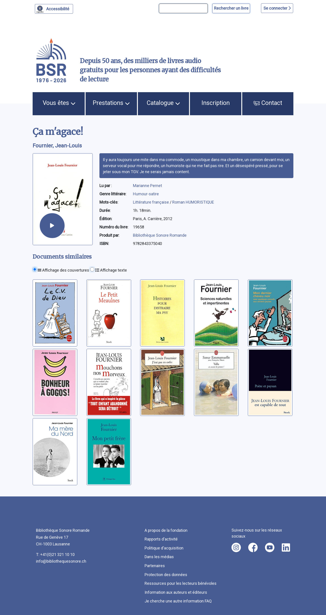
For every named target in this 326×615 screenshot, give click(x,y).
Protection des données (166, 574)
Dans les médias (159, 556)
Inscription (216, 102)
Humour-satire (146, 194)
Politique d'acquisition (164, 548)
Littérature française (151, 202)
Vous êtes (59, 102)
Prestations (111, 102)
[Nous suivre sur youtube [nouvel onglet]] (269, 547)
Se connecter (277, 8)
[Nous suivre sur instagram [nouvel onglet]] (236, 547)
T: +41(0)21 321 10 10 (55, 554)
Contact (267, 102)
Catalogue (163, 102)
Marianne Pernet (147, 185)
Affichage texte (111, 270)
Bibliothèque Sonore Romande (160, 235)
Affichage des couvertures (63, 270)
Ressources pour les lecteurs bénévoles (181, 583)
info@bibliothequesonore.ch (61, 561)
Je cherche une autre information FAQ (178, 601)
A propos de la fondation (166, 530)
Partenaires (155, 565)
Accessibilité (58, 8)
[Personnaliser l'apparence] (54, 9)
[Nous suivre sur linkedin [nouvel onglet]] (286, 547)
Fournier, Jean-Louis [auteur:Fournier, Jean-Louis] (57, 146)
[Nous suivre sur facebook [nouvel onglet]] (253, 547)
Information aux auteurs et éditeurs (176, 592)
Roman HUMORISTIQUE (193, 202)
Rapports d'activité (161, 539)
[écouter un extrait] (52, 226)
